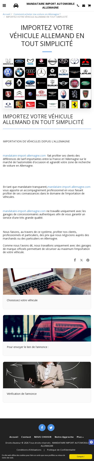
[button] (4, 5)
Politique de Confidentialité (61, 449)
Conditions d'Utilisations (29, 449)
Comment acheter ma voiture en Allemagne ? (36, 14)
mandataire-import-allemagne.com (24, 155)
